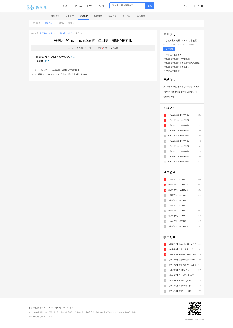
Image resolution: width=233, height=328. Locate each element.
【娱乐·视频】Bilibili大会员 (178, 270)
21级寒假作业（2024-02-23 (178, 179)
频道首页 (55, 16)
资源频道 (126, 16)
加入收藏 (114, 48)
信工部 (78, 6)
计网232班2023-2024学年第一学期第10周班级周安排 (59, 70)
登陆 (185, 6)
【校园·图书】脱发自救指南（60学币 (182, 244)
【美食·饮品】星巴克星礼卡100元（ (182, 275)
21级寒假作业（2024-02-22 (178, 185)
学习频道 (98, 16)
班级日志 (48, 23)
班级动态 (84, 16)
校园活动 (60, 23)
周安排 (48, 61)
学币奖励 (141, 16)
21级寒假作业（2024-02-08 (178, 226)
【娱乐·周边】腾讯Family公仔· (179, 280)
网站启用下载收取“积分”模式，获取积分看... (181, 92)
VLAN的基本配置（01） (173, 55)
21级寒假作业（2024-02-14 (178, 221)
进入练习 (169, 49)
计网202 (71, 23)
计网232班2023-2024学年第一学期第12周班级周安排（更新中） (63, 74)
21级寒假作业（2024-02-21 (178, 190)
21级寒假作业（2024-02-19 (178, 200)
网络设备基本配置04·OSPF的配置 (176, 59)
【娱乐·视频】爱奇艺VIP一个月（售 (182, 254)
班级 (89, 6)
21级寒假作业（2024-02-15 (178, 216)
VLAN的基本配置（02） (173, 71)
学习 (101, 6)
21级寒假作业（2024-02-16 (178, 211)
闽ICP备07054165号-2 (64, 308)
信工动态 (69, 16)
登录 (72, 57)
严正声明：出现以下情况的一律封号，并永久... (181, 87)
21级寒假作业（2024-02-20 (178, 195)
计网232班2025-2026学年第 (178, 115)
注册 (200, 6)
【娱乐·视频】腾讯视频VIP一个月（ (182, 265)
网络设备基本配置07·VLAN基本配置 (180, 40)
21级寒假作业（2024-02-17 (178, 205)
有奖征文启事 (168, 97)
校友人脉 (112, 16)
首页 (64, 6)
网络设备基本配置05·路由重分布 (176, 67)
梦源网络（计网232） (48, 33)
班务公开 (37, 23)
